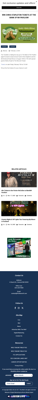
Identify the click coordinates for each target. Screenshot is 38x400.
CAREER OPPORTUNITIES (19, 362)
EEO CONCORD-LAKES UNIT (19, 358)
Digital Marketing (19, 333)
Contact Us (19, 336)
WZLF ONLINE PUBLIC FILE (19, 351)
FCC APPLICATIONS (19, 355)
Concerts (4, 46)
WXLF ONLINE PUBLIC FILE (19, 347)
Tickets (3, 64)
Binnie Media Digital (27, 392)
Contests (12, 46)
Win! (19, 323)
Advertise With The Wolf (19, 329)
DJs (19, 320)
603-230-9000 (19, 288)
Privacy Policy (19, 365)
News (19, 326)
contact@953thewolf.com (19, 293)
